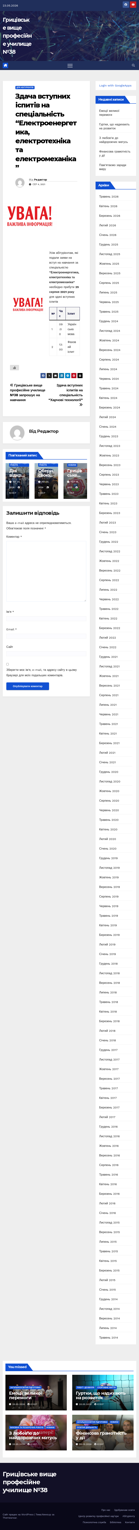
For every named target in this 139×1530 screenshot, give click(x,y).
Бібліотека (115, 1522)
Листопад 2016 (109, 1136)
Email (11, 629)
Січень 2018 (107, 1040)
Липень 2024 (108, 369)
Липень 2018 (108, 992)
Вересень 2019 (109, 887)
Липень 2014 (108, 1328)
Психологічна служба (94, 1522)
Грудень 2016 (108, 1126)
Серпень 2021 (109, 695)
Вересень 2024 (109, 350)
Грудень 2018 (108, 963)
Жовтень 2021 (109, 676)
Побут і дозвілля (85, 1388)
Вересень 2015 (109, 1232)
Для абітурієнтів (24, 87)
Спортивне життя (106, 1388)
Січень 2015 (107, 1289)
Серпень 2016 (109, 1165)
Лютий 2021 (107, 752)
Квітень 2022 (108, 618)
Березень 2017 (109, 1107)
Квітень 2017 (108, 1098)
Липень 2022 (108, 589)
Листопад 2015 (109, 1222)
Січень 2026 (108, 235)
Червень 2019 (108, 906)
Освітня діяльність (87, 1428)
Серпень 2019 (109, 896)
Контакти (130, 1522)
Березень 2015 (109, 1270)
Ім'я (10, 611)
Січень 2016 (107, 1213)
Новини (72, 465)
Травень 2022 (109, 609)
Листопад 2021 (109, 666)
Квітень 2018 (108, 1011)
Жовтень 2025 (109, 263)
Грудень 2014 (108, 1299)
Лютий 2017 (107, 1117)
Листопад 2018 (109, 973)
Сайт (9, 647)
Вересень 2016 (109, 1155)
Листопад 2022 (109, 551)
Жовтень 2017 (109, 1069)
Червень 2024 (109, 378)
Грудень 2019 (108, 858)
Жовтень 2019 (109, 877)
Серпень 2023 (109, 474)
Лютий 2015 (107, 1280)
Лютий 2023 (107, 522)
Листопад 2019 (109, 867)
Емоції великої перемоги (25, 1395)
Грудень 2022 (108, 541)
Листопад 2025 (109, 254)
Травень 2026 (109, 196)
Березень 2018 (109, 1021)
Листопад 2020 (109, 781)
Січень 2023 (107, 532)
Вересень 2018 (109, 983)
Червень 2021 (108, 714)
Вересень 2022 (109, 570)
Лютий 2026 (107, 225)
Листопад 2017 (109, 1059)
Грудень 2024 (108, 321)
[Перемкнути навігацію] (70, 65)
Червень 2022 (109, 599)
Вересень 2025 (109, 273)
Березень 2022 (109, 628)
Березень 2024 (109, 407)
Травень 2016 (108, 1174)
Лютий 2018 (107, 1030)
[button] (133, 65)
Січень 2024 (107, 426)
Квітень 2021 (108, 733)
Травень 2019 (108, 915)
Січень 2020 (108, 848)
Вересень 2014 (109, 1318)
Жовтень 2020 (109, 791)
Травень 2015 (108, 1251)
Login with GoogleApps (115, 85)
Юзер (32, 1404)
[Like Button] (14, 367)
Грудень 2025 (108, 244)
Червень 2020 (109, 810)
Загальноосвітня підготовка (25, 1388)
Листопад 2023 (109, 446)
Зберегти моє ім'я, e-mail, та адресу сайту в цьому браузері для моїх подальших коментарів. (41, 672)
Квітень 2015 (108, 1261)
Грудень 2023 (108, 436)
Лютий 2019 (107, 944)
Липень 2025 (108, 292)
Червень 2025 (109, 302)
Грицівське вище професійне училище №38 (17, 35)
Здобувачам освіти (124, 1510)
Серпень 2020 (109, 800)
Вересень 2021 (109, 685)
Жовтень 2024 (109, 340)
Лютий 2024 (107, 417)
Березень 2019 (109, 935)
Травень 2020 (109, 820)
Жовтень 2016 (109, 1146)
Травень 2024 (109, 388)
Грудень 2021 (108, 657)
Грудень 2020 (108, 772)
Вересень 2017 (109, 1078)
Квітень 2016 (108, 1184)
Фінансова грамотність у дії (101, 1435)
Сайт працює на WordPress (18, 1514)
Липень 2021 (108, 704)
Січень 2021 (107, 762)
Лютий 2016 (107, 1203)
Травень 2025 (109, 311)
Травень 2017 (108, 1088)
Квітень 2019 (108, 925)
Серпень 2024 (109, 359)
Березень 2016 (109, 1193)
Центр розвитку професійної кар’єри (98, 1516)
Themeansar (10, 1517)
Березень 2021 (109, 743)
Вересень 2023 (109, 465)
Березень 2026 (109, 215)
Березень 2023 (109, 513)
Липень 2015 (108, 1241)
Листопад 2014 (109, 1309)
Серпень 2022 (109, 580)
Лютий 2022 (107, 637)
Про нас (105, 1510)
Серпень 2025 (109, 283)
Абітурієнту (129, 1516)
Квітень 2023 (108, 503)
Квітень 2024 (108, 398)
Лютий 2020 (107, 839)
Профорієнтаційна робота (20, 464)
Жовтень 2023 (109, 455)
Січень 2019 (107, 954)
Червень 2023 (109, 484)
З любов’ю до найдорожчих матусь (33, 1435)
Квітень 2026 (108, 206)
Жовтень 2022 (109, 561)
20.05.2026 (19, 1404)
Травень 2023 (109, 494)
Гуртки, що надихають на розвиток (101, 1395)
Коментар (14, 536)
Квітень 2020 (108, 829)
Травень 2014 (108, 1337)
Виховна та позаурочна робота (26, 1428)
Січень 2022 (107, 647)
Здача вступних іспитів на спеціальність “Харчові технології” (66, 395)
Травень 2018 (108, 1002)
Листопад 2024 (109, 331)
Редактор (40, 179)
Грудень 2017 (108, 1050)
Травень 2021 (108, 724)
